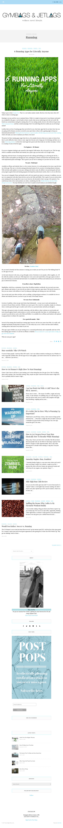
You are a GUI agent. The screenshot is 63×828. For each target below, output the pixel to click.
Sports (35, 48)
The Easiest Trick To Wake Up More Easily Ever (30, 755)
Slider (39, 432)
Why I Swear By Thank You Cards (27, 762)
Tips (39, 48)
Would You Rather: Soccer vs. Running (17, 528)
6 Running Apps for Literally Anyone (31, 51)
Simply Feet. (16, 113)
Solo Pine (59, 824)
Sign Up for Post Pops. (31, 821)
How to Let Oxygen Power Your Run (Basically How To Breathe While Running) (43, 436)
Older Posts (56, 546)
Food (32, 502)
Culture (34, 458)
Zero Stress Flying (24, 770)
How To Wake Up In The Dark (26, 747)
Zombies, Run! (34, 266)
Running (30, 48)
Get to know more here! (31, 617)
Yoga (42, 386)
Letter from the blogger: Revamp (27, 739)
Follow (31, 797)
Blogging (29, 458)
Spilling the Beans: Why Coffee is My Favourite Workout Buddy (40, 505)
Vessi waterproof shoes (8, 123)
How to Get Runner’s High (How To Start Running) (22, 369)
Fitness (24, 48)
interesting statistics (10, 142)
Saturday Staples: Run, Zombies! (39, 460)
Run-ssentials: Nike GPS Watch (14, 350)
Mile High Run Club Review (37, 483)
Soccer (10, 525)
